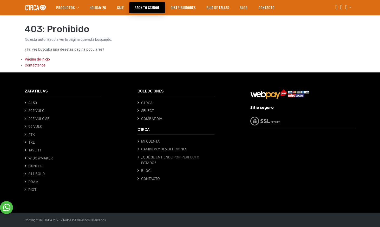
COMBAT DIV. (152, 119)
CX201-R (35, 166)
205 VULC (36, 111)
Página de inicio (37, 59)
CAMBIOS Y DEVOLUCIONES (164, 149)
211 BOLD (36, 174)
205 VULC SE (38, 119)
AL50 (32, 103)
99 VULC (35, 126)
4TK (31, 134)
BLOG (146, 171)
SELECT (147, 111)
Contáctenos (35, 65)
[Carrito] (341, 8)
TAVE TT (35, 150)
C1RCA (147, 103)
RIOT (32, 190)
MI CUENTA (150, 141)
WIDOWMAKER (40, 158)
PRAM (33, 182)
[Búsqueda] (336, 8)
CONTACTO (150, 179)
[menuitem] (97, 7)
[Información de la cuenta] (348, 7)
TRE (31, 142)
